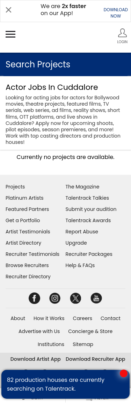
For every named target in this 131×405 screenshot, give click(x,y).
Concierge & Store (90, 331)
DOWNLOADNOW (116, 13)
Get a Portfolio (23, 220)
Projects (15, 187)
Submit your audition (91, 209)
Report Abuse (82, 231)
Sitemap (83, 344)
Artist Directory (23, 243)
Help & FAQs (80, 265)
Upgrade (76, 243)
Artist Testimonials (28, 231)
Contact (111, 318)
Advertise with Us (39, 331)
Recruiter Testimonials (32, 254)
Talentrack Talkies (87, 198)
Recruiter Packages (89, 254)
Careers (82, 318)
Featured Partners (27, 209)
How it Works (49, 318)
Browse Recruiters (27, 265)
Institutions (51, 344)
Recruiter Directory (28, 276)
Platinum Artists (25, 198)
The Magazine (83, 187)
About (17, 318)
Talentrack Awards (88, 220)
